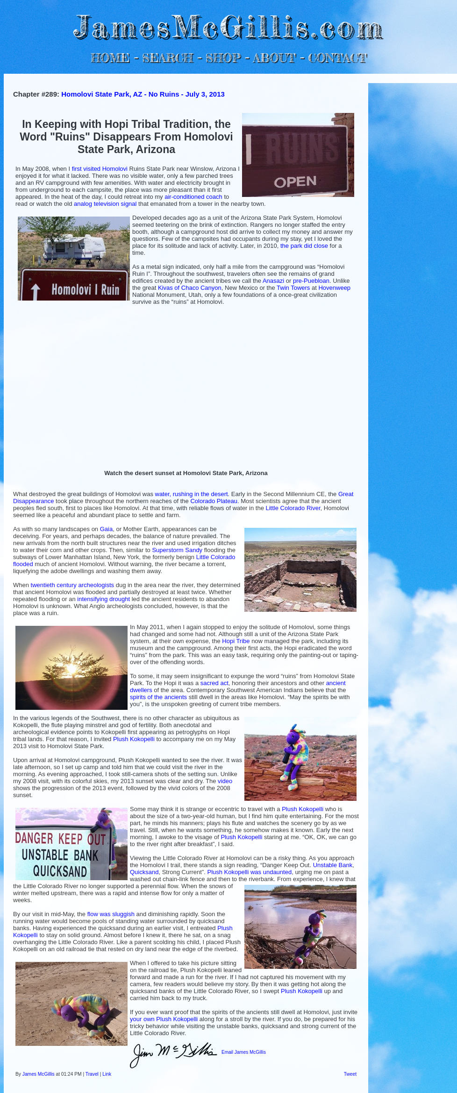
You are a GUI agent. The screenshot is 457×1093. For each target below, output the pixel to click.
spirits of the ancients (158, 697)
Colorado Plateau (213, 500)
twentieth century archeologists (72, 585)
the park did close (304, 245)
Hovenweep (334, 287)
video (225, 781)
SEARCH (167, 57)
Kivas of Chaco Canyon (189, 287)
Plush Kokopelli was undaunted (249, 872)
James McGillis (38, 1074)
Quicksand (144, 872)
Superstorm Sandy (177, 550)
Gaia (106, 528)
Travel (92, 1074)
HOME (110, 57)
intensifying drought (103, 599)
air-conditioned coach (193, 196)
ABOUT (274, 57)
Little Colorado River (292, 507)
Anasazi (273, 280)
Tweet (350, 1074)
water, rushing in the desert (191, 493)
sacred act (214, 683)
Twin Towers (293, 287)
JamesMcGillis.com (228, 25)
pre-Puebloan (311, 280)
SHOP (222, 57)
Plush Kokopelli (134, 739)
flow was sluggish (111, 914)
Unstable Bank (333, 865)
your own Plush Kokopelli (164, 1019)
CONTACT (337, 57)
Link (106, 1074)
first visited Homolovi (100, 168)
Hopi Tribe (236, 641)
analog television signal (105, 203)
